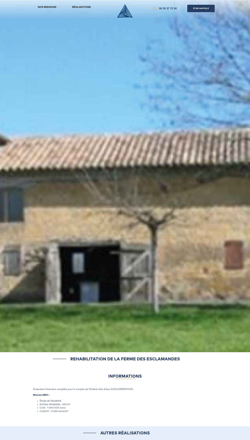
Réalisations (81, 7)
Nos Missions (48, 7)
